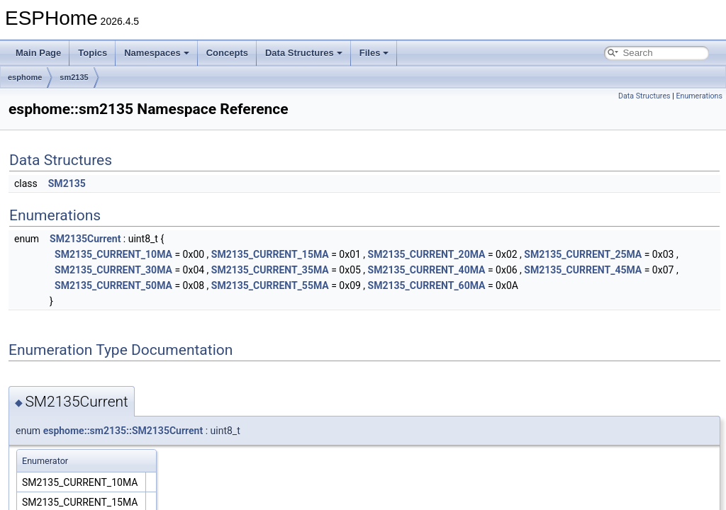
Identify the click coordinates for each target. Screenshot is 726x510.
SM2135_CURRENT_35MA (270, 270)
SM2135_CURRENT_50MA (113, 285)
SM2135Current (85, 238)
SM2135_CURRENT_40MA (427, 270)
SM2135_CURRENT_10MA (113, 254)
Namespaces (156, 52)
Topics (92, 52)
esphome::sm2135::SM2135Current (123, 430)
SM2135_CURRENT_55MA (270, 285)
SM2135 (67, 183)
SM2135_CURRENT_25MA (583, 254)
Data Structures (303, 52)
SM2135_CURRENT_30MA (113, 270)
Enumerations (699, 96)
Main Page (38, 52)
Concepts (227, 52)
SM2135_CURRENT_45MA (583, 270)
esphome (25, 77)
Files (374, 52)
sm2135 (74, 77)
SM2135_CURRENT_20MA (427, 254)
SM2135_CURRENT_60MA (427, 285)
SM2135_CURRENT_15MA (270, 254)
